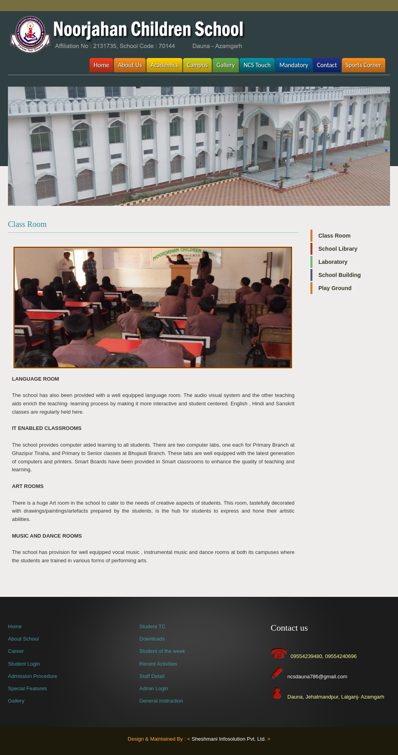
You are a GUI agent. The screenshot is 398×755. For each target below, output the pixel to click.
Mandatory (293, 65)
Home (101, 65)
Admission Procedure (32, 676)
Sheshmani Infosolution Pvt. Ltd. (228, 739)
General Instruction (161, 701)
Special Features (27, 688)
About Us (130, 65)
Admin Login (153, 688)
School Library (337, 249)
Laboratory (332, 262)
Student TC (152, 626)
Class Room (334, 235)
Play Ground (334, 288)
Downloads (152, 639)
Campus (197, 65)
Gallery (226, 65)
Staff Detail (151, 676)
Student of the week (162, 651)
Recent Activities (158, 664)
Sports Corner (364, 65)
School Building (339, 275)
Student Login (24, 664)
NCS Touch (257, 65)
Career (16, 651)
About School (23, 639)
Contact (327, 65)
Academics (164, 65)
